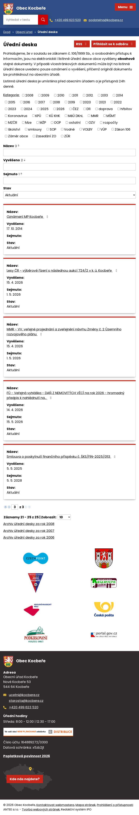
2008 (29, 95)
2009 (45, 95)
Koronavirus (17, 115)
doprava (106, 109)
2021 (102, 102)
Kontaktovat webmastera (55, 805)
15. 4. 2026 (15, 282)
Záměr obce (18, 136)
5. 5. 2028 (14, 480)
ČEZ (76, 109)
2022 (118, 102)
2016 (26, 102)
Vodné (69, 129)
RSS (82, 44)
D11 (88, 109)
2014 (119, 95)
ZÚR (67, 136)
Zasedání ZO (46, 136)
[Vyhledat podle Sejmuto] (69, 180)
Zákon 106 (122, 129)
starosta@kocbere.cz (26, 700)
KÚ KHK (54, 115)
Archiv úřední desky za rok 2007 (28, 530)
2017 (41, 102)
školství (14, 129)
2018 (56, 102)
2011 (75, 95)
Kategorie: (11, 95)
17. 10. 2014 (14, 228)
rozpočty (110, 122)
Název (10, 146)
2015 (11, 102)
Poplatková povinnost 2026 (26, 756)
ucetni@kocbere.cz (24, 695)
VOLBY (87, 129)
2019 (71, 102)
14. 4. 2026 (15, 410)
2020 (87, 102)
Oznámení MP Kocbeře (28, 216)
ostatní (75, 122)
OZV (92, 122)
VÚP (103, 129)
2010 (60, 95)
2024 (28, 109)
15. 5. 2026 (15, 421)
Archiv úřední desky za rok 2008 (28, 524)
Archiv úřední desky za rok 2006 (28, 537)
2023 (12, 109)
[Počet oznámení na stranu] (64, 517)
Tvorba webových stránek (41, 809)
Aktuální (13, 247)
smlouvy (35, 129)
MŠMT (111, 115)
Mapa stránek (85, 805)
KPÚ (38, 115)
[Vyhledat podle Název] (69, 152)
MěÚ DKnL (75, 115)
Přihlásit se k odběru (113, 44)
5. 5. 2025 (14, 468)
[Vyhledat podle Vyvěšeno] (69, 166)
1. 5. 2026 (14, 294)
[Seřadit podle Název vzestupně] (19, 145)
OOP (57, 122)
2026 (60, 109)
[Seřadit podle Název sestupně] (19, 146)
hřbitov (126, 109)
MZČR (12, 122)
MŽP (43, 122)
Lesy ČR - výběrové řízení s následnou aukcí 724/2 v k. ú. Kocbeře (62, 270)
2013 (104, 95)
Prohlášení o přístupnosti (115, 805)
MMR (94, 115)
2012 (89, 95)
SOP (53, 129)
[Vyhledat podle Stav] (69, 195)
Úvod (6, 32)
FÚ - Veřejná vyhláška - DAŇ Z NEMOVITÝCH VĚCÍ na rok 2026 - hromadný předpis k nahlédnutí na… (65, 395)
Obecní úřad (24, 32)
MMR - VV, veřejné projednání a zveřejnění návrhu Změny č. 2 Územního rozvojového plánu (64, 331)
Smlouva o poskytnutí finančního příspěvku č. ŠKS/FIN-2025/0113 (62, 456)
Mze (28, 122)
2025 (44, 109)
